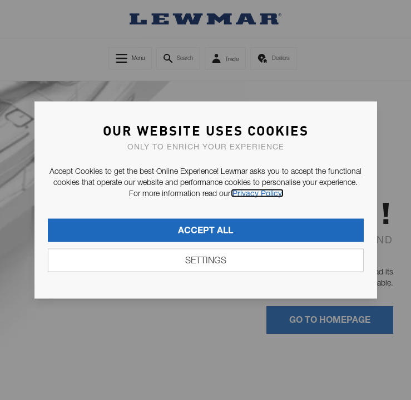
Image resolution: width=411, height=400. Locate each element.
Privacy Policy (257, 193)
